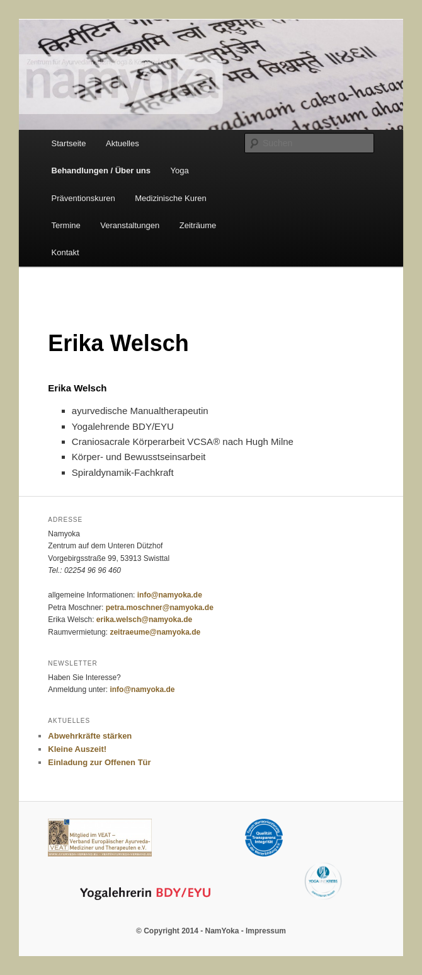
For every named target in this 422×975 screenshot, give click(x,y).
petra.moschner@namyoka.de (160, 607)
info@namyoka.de (169, 595)
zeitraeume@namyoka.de (155, 632)
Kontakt (65, 252)
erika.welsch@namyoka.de (144, 619)
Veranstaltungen (129, 225)
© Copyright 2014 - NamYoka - (191, 930)
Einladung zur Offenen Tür (99, 762)
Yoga (180, 170)
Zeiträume (198, 225)
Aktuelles (122, 143)
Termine (66, 225)
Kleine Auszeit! (77, 749)
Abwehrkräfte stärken (90, 736)
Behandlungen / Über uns (101, 170)
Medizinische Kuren (170, 198)
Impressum (266, 930)
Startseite (69, 143)
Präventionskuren (83, 198)
